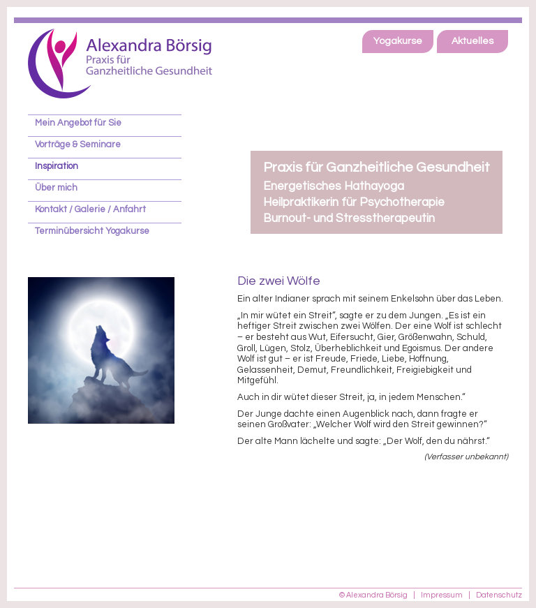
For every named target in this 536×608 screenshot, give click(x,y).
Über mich (56, 188)
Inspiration (56, 166)
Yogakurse (397, 41)
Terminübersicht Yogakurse (92, 231)
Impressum (442, 595)
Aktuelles (472, 41)
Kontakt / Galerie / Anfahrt (90, 209)
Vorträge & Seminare (78, 144)
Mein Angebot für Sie (78, 123)
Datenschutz (499, 595)
